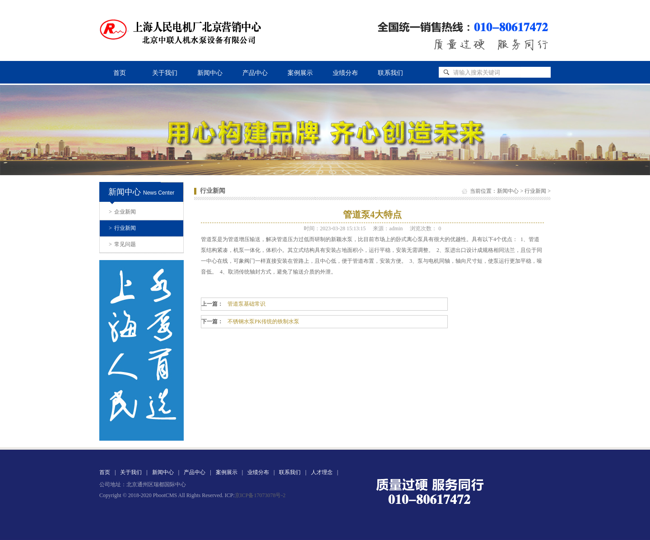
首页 (119, 73)
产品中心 (255, 73)
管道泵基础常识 (246, 304)
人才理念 (322, 472)
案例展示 (300, 73)
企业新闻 (122, 212)
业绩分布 (345, 73)
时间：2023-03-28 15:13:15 (335, 228)
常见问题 (122, 244)
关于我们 (164, 73)
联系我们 (390, 73)
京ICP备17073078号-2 (260, 495)
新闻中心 (210, 73)
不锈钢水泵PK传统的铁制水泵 (263, 321)
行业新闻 (122, 228)
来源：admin (388, 228)
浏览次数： (425, 228)
